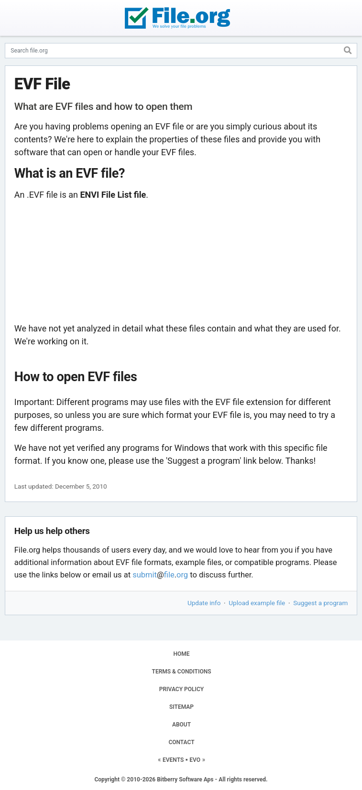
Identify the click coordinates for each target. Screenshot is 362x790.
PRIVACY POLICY (181, 689)
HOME (181, 654)
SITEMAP (181, 707)
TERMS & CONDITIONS (181, 671)
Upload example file (257, 603)
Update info (203, 603)
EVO (194, 760)
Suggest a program (320, 603)
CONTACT (181, 742)
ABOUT (181, 724)
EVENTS (173, 760)
